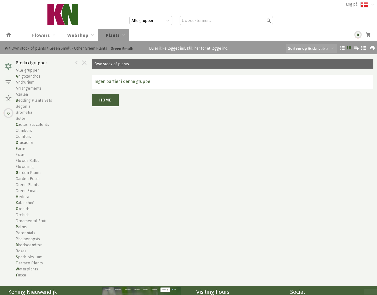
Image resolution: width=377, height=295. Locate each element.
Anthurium (25, 82)
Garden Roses (28, 178)
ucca (21, 275)
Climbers (24, 130)
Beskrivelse (308, 48)
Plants (113, 35)
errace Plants (29, 263)
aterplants (27, 269)
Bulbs (21, 118)
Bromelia (24, 112)
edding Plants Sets (34, 100)
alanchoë (25, 202)
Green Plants (27, 184)
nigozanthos (28, 76)
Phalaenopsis (28, 238)
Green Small (60, 48)
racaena (24, 142)
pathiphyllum (29, 257)
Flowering (25, 166)
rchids (23, 208)
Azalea (22, 94)
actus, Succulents (32, 124)
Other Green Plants (90, 48)
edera (22, 196)
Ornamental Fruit (31, 220)
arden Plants (29, 172)
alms (21, 226)
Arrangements (29, 88)
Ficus (20, 154)
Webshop (77, 35)
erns (21, 148)
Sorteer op (297, 48)
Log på (352, 4)
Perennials (25, 232)
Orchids (23, 214)
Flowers (41, 35)
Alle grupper (27, 70)
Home (105, 100)
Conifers (23, 136)
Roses (21, 250)
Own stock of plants (29, 48)
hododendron (29, 244)
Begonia (23, 106)
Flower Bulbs (27, 160)
